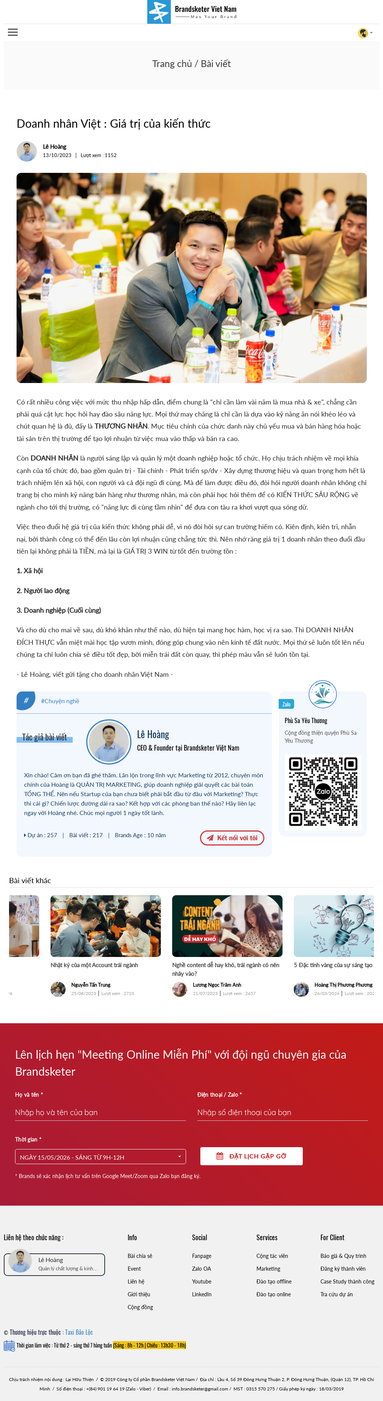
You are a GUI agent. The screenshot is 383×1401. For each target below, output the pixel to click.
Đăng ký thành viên (343, 1268)
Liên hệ (136, 1281)
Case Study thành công (347, 1281)
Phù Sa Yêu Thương (306, 720)
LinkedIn (202, 1294)
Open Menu (12, 32)
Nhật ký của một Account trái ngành (180, 964)
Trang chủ (172, 63)
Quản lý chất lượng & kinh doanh (65, 1269)
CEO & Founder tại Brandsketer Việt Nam (188, 747)
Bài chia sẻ (140, 1256)
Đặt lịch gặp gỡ (252, 1156)
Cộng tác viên (272, 1256)
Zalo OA (201, 1268)
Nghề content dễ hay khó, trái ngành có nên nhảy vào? (311, 969)
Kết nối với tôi (232, 837)
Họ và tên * (29, 1094)
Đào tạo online (273, 1294)
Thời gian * (28, 1139)
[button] (100, 1156)
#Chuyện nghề (60, 700)
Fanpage (201, 1256)
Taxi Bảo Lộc (79, 1332)
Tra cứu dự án (336, 1294)
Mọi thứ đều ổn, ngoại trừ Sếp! (53, 964)
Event (134, 1268)
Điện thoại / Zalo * (219, 1094)
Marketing (268, 1268)
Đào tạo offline (273, 1281)
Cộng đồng (140, 1307)
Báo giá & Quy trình (343, 1256)
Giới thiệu (139, 1294)
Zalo (286, 704)
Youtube (201, 1281)
